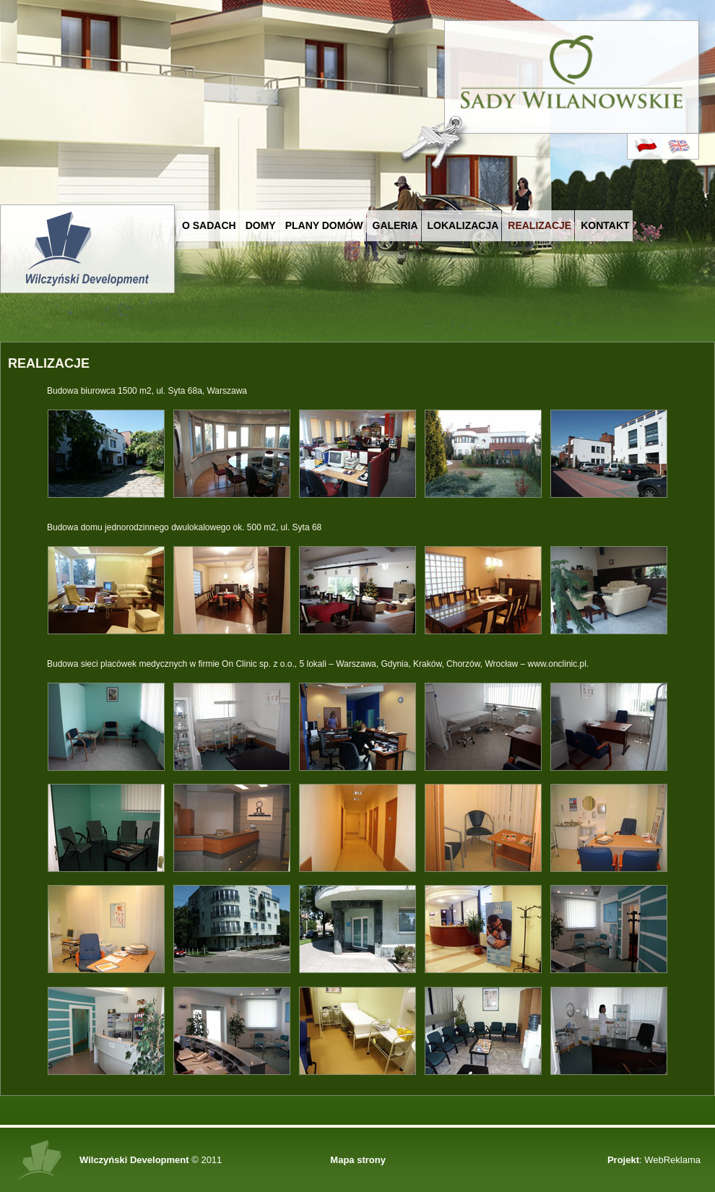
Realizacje (539, 225)
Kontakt (605, 225)
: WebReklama (654, 1159)
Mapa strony (358, 1159)
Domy (261, 225)
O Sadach (209, 225)
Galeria (395, 225)
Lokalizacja (463, 225)
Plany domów (324, 225)
